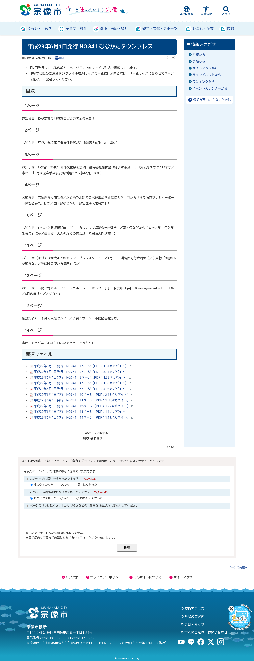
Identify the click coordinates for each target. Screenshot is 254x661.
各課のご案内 (192, 617)
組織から (198, 55)
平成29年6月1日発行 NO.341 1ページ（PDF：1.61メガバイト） (80, 366)
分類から (198, 61)
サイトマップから (205, 68)
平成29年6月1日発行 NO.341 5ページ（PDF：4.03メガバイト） (80, 389)
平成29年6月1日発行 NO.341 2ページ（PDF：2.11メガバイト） (80, 372)
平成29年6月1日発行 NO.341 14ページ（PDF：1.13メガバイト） (81, 417)
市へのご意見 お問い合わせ (204, 632)
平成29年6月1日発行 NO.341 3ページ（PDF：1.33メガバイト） (80, 377)
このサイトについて (145, 577)
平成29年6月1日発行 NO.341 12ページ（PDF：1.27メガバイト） (81, 406)
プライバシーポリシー (103, 577)
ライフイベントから (206, 75)
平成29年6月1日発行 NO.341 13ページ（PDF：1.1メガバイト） (80, 412)
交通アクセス (192, 609)
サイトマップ (180, 577)
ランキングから (203, 82)
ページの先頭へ (238, 567)
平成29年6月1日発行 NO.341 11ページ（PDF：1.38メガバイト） (81, 400)
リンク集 (70, 577)
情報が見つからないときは (209, 100)
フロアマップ (192, 624)
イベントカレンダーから (209, 88)
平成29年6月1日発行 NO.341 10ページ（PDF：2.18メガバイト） (81, 395)
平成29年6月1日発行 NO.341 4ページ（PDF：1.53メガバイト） (80, 383)
